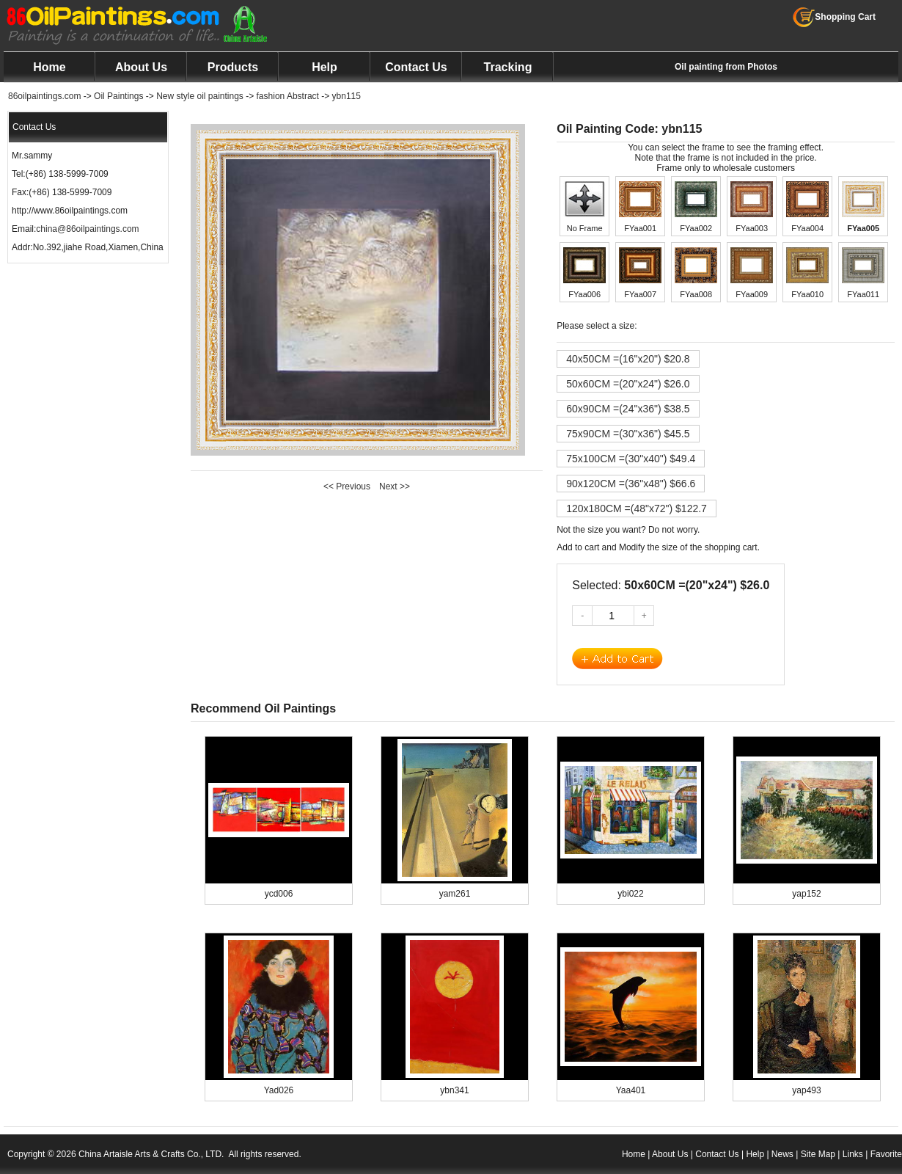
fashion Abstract (288, 96)
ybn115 (346, 96)
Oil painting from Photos (726, 67)
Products (233, 67)
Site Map (818, 1154)
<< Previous (346, 486)
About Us (141, 67)
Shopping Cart (834, 17)
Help (324, 67)
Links (853, 1154)
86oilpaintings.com (44, 96)
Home (49, 67)
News (782, 1154)
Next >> (394, 486)
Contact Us (416, 67)
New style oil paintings (199, 96)
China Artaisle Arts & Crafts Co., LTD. (151, 1154)
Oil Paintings (118, 96)
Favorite (886, 1154)
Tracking (508, 67)
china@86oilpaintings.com (87, 229)
